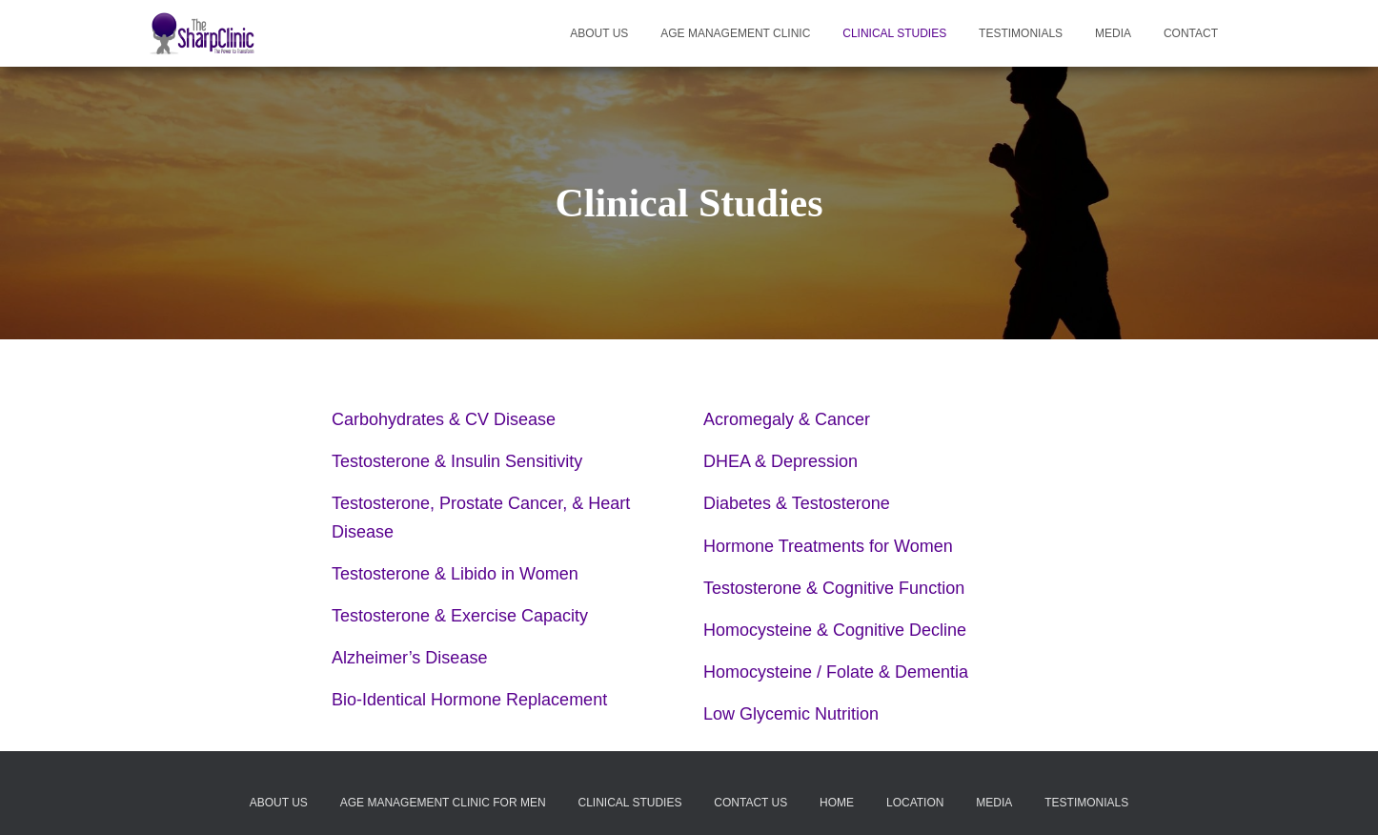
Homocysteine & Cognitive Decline (834, 630)
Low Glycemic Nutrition (791, 713)
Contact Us (750, 803)
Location (914, 803)
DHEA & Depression (780, 461)
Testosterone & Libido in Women (455, 573)
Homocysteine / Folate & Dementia (835, 672)
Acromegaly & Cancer (786, 419)
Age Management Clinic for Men (443, 803)
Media (1113, 33)
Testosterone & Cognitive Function (833, 588)
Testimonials (1021, 33)
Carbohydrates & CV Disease (444, 419)
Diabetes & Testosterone (796, 503)
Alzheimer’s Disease (409, 657)
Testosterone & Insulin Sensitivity (457, 461)
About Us (599, 33)
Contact (1191, 33)
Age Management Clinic (735, 33)
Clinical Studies (894, 33)
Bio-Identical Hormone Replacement (469, 699)
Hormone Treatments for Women (828, 546)
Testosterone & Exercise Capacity (460, 615)
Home (837, 803)
